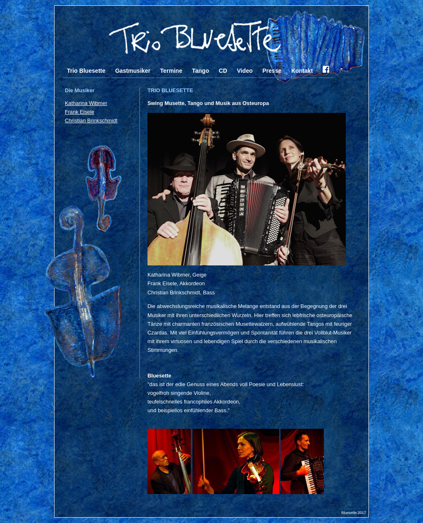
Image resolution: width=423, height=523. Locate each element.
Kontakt (302, 70)
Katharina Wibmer (86, 103)
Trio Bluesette (86, 70)
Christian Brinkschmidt (91, 120)
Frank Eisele (79, 112)
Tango (200, 70)
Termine (171, 70)
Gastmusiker (132, 70)
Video (244, 70)
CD (223, 70)
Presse (271, 70)
